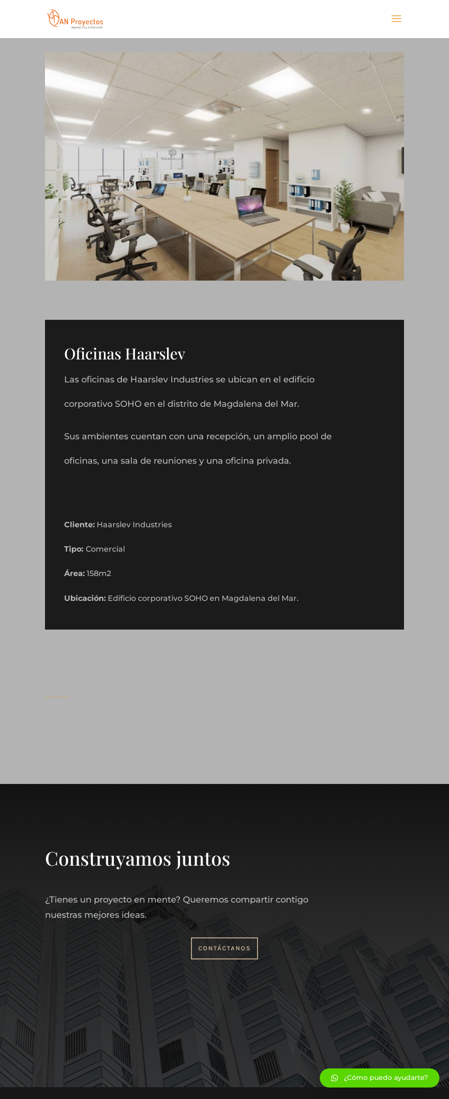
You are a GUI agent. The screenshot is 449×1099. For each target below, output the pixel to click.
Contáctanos (224, 948)
